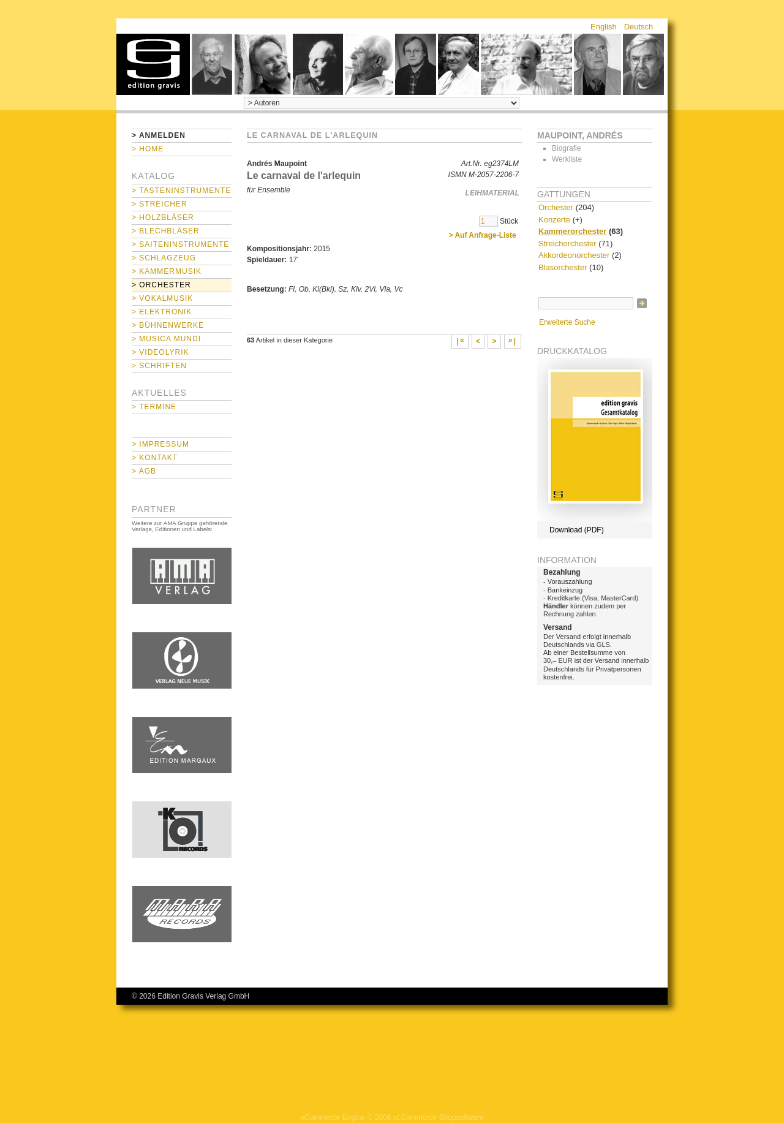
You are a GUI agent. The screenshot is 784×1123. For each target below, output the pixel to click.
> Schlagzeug (164, 258)
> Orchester (161, 285)
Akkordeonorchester (573, 255)
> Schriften (159, 365)
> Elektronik (162, 312)
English (603, 26)
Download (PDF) (576, 530)
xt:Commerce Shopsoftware (438, 1117)
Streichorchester (567, 243)
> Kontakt (155, 457)
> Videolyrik (160, 352)
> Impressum (160, 444)
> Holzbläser (163, 217)
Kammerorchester (572, 231)
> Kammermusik (167, 271)
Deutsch (639, 26)
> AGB (144, 471)
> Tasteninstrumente (181, 190)
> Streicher (159, 204)
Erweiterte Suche (567, 322)
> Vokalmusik (162, 298)
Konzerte (554, 219)
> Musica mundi (166, 339)
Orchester (555, 207)
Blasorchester (562, 267)
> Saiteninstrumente (180, 244)
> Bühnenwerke (168, 325)
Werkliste (567, 159)
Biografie (566, 148)
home (153, 64)
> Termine (154, 407)
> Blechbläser (166, 231)
